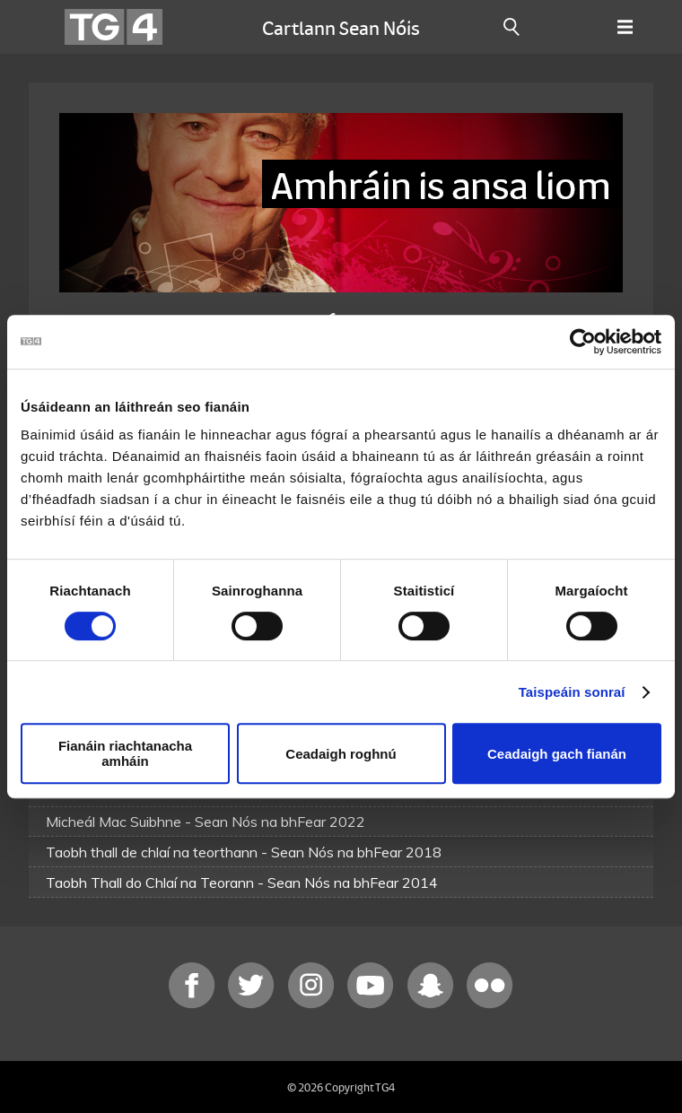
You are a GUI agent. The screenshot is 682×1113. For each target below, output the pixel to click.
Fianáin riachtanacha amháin (125, 753)
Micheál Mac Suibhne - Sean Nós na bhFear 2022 (205, 821)
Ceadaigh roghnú (340, 753)
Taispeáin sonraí (572, 692)
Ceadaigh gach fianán (556, 753)
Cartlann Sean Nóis (341, 27)
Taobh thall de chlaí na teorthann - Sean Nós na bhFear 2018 (244, 852)
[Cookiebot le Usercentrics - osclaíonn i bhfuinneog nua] (582, 341)
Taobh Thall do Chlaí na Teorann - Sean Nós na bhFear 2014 (242, 882)
